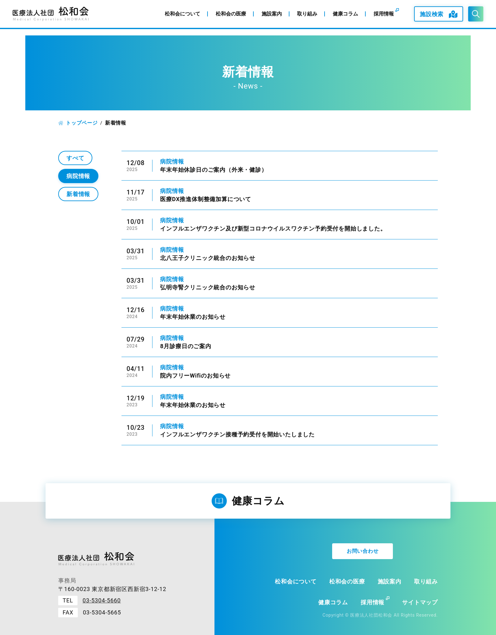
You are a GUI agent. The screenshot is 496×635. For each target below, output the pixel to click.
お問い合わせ (363, 551)
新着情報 (78, 194)
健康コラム (333, 602)
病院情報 (78, 176)
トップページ (82, 123)
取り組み (426, 581)
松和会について (296, 581)
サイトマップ (420, 602)
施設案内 (389, 581)
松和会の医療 (347, 581)
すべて (75, 158)
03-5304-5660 (102, 600)
